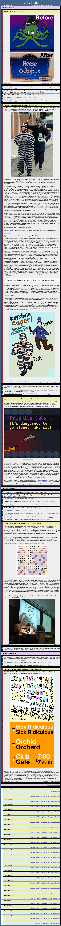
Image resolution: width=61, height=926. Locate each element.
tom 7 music (18, 484)
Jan (59, 791)
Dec (31, 796)
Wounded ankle (8, 230)
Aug (42, 796)
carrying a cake (31, 109)
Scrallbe (40, 587)
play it (29, 474)
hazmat (22, 109)
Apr (51, 791)
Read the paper (53, 591)
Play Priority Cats (28, 459)
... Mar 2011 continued (53, 785)
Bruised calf (7, 233)
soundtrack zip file (42, 480)
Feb (56, 791)
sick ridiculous (11, 781)
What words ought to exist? (36, 543)
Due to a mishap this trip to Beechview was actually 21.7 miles (22, 513)
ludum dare (31, 484)
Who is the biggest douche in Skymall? (15, 539)
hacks (12, 644)
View (50, 94)
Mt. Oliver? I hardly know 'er (12, 508)
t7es (9, 484)
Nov (34, 796)
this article (10, 275)
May (49, 796)
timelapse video (8, 481)
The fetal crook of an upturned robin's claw (16, 501)
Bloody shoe (7, 227)
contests (27, 484)
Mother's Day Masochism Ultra (13, 394)
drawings (9, 83)
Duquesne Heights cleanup (11, 94)
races (9, 382)
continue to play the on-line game (44, 539)
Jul (44, 796)
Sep (39, 796)
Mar (54, 791)
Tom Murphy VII (8, 87)
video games (13, 484)
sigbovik (15, 644)
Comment (15, 88)
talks (9, 644)
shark (18, 109)
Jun (46, 796)
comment (58, 83)
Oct (37, 796)
